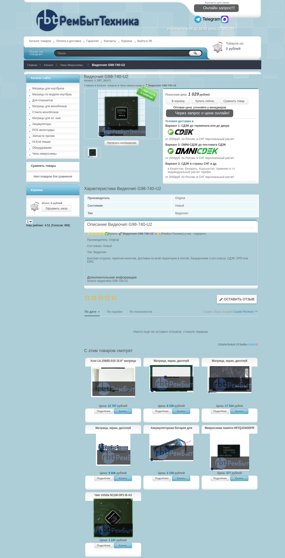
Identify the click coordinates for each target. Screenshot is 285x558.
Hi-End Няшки (41, 142)
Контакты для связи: (217, 2)
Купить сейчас (204, 101)
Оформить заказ (56, 208)
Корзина (126, 41)
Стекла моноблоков (45, 112)
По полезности (140, 311)
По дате (92, 313)
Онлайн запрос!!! (216, 8)
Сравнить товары (43, 165)
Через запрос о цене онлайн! (199, 113)
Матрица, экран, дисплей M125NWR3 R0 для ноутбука (171, 361)
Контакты (110, 41)
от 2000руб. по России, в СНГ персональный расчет (199, 139)
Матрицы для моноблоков (49, 106)
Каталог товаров (40, 41)
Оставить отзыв (236, 299)
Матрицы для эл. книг (46, 118)
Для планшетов (42, 100)
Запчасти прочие (43, 136)
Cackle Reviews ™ (245, 311)
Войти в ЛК (145, 41)
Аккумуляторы (41, 124)
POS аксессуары (43, 130)
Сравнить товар (233, 101)
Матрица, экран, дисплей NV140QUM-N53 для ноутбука (229, 361)
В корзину (178, 101)
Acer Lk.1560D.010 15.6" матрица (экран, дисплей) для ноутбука (113, 361)
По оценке (115, 311)
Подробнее (103, 411)
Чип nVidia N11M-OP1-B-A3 (113, 495)
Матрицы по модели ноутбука (51, 94)
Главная (89, 85)
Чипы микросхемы (131, 85)
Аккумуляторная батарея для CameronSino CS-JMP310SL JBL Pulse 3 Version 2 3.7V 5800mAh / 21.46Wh (171, 428)
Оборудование (42, 147)
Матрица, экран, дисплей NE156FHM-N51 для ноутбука (113, 428)
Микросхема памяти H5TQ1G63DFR (229, 428)
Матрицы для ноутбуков (48, 88)
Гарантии (92, 41)
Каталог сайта (41, 78)
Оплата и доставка (68, 41)
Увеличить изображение (121, 142)
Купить (123, 411)
